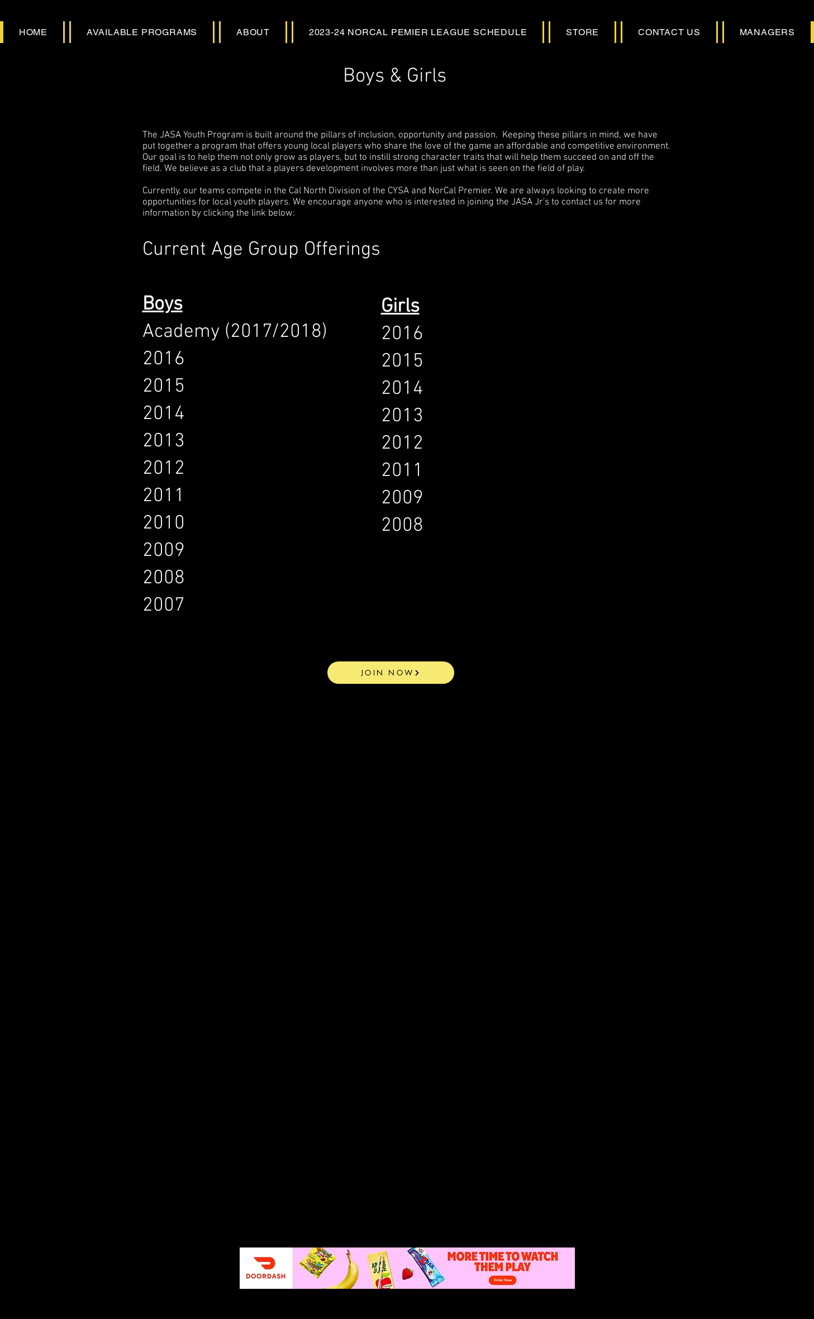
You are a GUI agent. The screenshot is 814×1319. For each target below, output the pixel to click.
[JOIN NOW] (390, 672)
